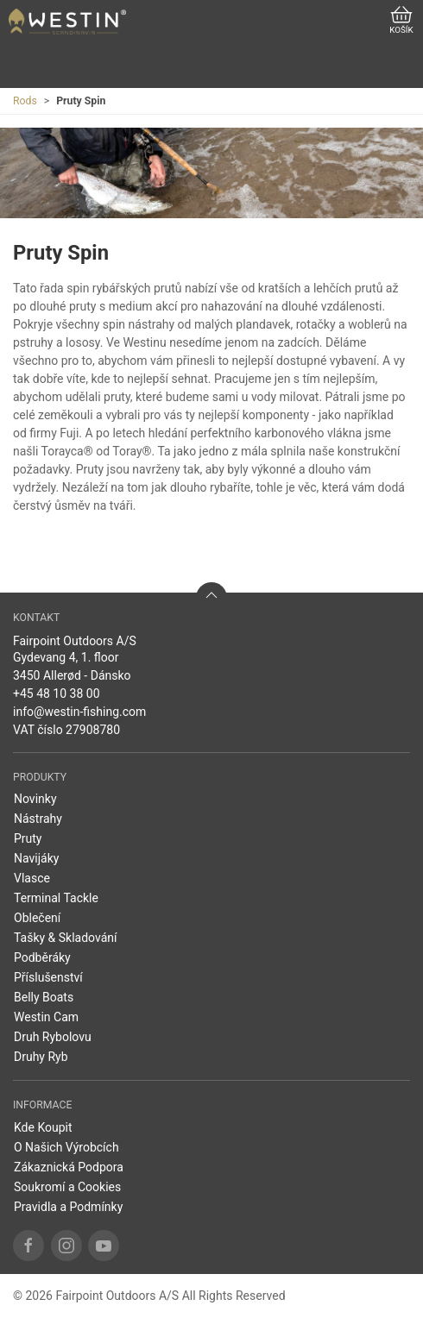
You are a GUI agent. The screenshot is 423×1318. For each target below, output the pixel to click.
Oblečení (37, 918)
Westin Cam (46, 1017)
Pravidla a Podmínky (68, 1207)
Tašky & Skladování (65, 938)
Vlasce (32, 878)
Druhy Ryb (41, 1057)
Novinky (35, 799)
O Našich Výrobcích (66, 1147)
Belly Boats (43, 997)
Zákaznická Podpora (68, 1167)
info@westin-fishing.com (79, 712)
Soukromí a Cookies (67, 1187)
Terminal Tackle (56, 898)
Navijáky (36, 858)
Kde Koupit (43, 1127)
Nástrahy (38, 818)
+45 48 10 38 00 (56, 693)
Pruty (28, 838)
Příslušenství (48, 977)
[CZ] (67, 21)
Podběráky (42, 957)
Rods (25, 101)
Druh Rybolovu (53, 1037)
